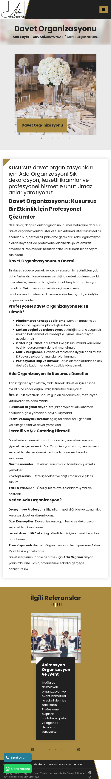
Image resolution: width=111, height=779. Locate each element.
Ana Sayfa (21, 37)
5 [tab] (64, 138)
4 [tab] (58, 138)
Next (92, 94)
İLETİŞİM (78, 764)
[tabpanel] (55, 94)
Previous (19, 94)
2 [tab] (47, 138)
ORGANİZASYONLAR (48, 37)
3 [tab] (53, 138)
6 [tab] (69, 138)
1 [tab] (41, 138)
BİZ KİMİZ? (39, 764)
